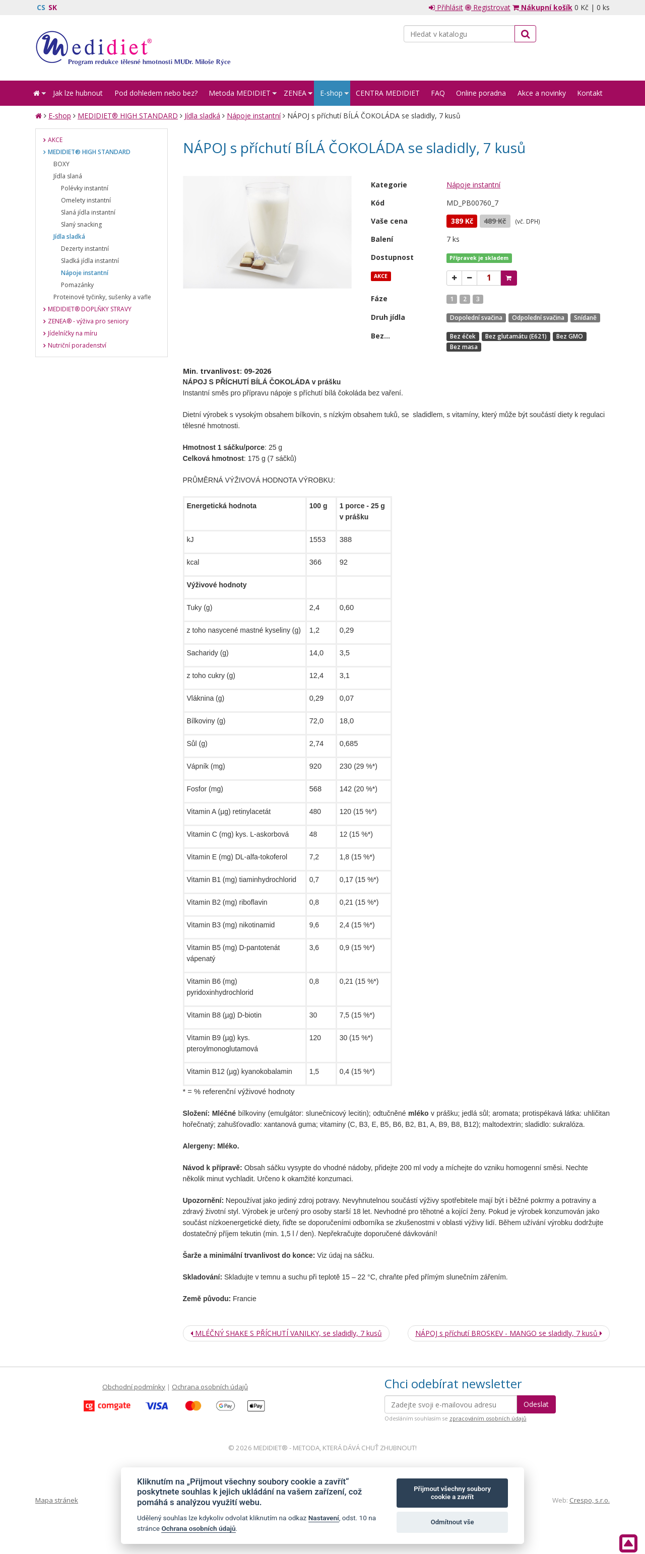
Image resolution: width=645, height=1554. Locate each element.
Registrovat (487, 7)
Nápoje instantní (254, 115)
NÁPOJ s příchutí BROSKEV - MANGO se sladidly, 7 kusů (508, 1333)
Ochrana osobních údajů (210, 1386)
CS (41, 7)
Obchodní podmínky (133, 1386)
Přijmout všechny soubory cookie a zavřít (452, 1493)
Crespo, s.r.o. (589, 1500)
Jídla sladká (202, 115)
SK (52, 7)
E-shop (59, 115)
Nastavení (323, 1518)
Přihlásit (446, 7)
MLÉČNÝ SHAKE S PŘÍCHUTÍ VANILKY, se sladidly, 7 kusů (286, 1333)
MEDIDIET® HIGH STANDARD (128, 115)
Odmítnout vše (452, 1522)
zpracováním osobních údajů (488, 1418)
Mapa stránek (56, 1500)
